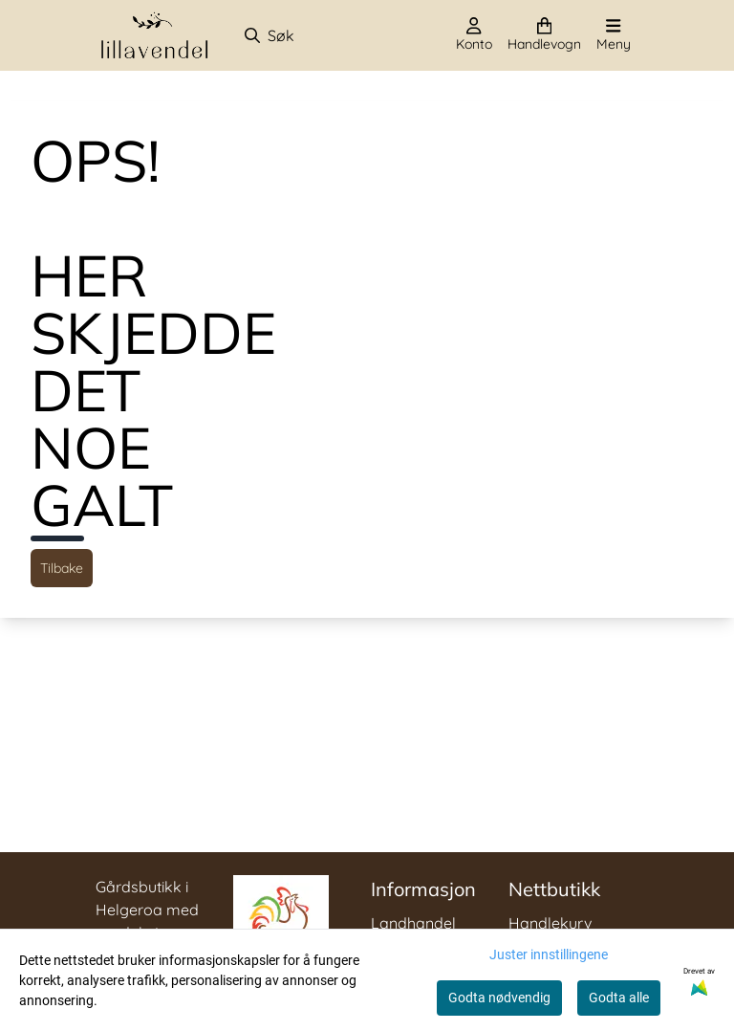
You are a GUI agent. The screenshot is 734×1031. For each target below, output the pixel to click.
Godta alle (619, 997)
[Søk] (331, 35)
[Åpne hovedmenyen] (613, 35)
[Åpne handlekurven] (544, 35)
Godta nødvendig (499, 997)
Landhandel (413, 922)
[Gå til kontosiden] (474, 35)
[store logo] (155, 35)
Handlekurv (550, 922)
